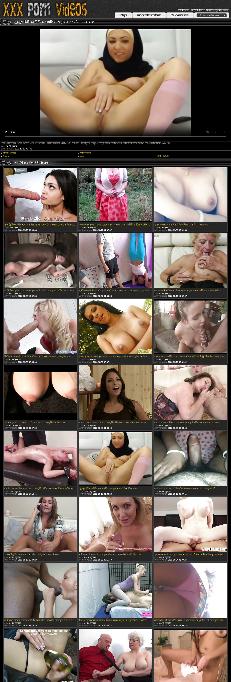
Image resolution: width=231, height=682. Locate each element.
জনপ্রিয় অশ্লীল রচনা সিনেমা (149, 15)
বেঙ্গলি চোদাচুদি (163, 156)
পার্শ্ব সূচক (123, 15)
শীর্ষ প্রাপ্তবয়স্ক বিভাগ (180, 15)
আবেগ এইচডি (9, 153)
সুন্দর (82, 156)
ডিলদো (6, 156)
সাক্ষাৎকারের (85, 153)
